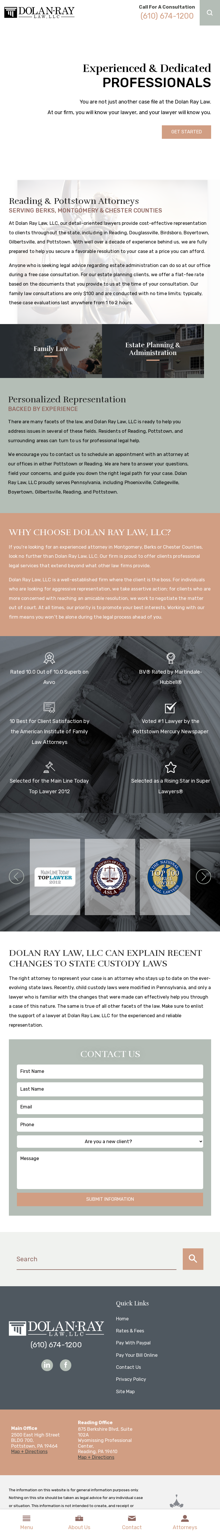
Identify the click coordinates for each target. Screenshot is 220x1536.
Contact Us (128, 1367)
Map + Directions (29, 1451)
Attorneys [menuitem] (185, 1522)
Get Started (186, 132)
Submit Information (110, 1199)
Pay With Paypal (133, 1343)
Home (122, 1318)
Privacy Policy (131, 1379)
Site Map (125, 1391)
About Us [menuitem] (79, 1522)
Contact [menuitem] (132, 1522)
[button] (210, 13)
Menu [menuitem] (26, 1522)
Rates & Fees (130, 1331)
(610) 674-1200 (167, 16)
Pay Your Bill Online (137, 1355)
